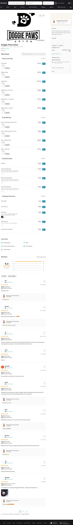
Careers (33, 523)
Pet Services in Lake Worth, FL (15, 514)
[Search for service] (34, 54)
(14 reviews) (6, 48)
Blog (4, 523)
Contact (45, 523)
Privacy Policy (19, 523)
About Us (9, 523)
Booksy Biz (39, 523)
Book (44, 63)
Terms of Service (27, 523)
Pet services (5, 514)
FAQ (14, 523)
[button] (16, 3)
